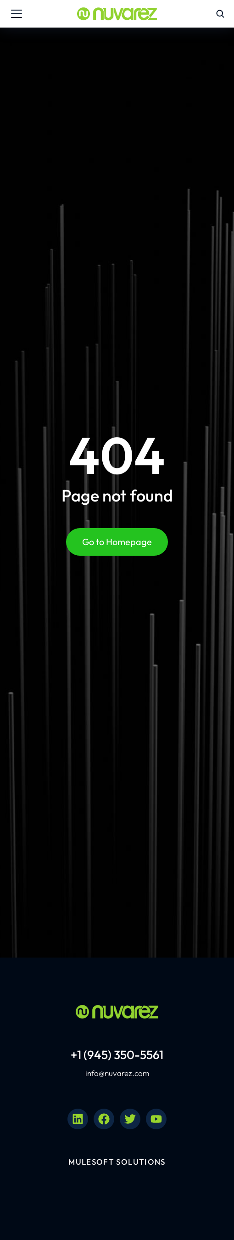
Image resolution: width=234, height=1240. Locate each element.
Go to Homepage (117, 541)
